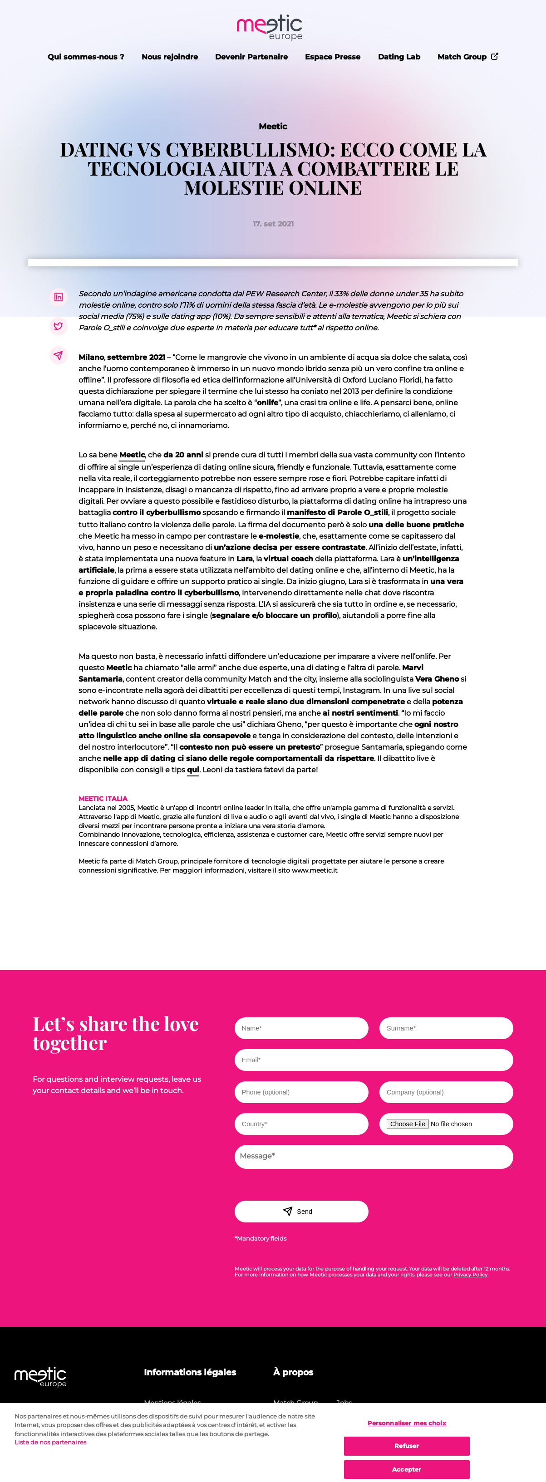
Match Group (468, 56)
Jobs (344, 1403)
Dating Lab (399, 57)
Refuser (406, 1450)
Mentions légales (172, 1403)
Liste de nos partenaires (50, 1446)
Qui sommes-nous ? (86, 57)
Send (297, 1211)
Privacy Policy (470, 1274)
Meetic (273, 126)
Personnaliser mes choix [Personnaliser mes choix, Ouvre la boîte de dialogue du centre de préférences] (407, 1427)
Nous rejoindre (170, 57)
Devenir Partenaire (251, 57)
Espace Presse (332, 57)
